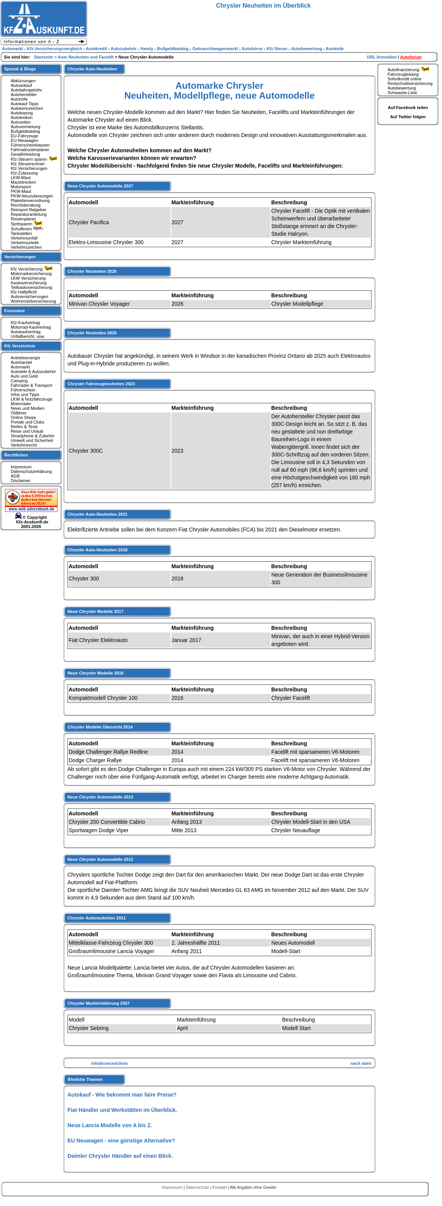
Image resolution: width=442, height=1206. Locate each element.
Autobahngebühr (26, 90)
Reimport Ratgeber (28, 209)
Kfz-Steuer (277, 48)
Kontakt (220, 1187)
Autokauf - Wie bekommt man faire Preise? (122, 1095)
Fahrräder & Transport (31, 385)
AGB (15, 476)
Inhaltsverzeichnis (109, 1063)
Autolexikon (22, 117)
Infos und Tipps (25, 394)
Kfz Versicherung (32, 269)
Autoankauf (21, 85)
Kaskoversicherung (29, 282)
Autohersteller (24, 94)
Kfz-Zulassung (24, 173)
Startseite (44, 57)
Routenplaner (23, 219)
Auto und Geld (24, 376)
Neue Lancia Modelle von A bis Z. (109, 1125)
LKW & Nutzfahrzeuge (32, 399)
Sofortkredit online (405, 79)
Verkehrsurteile (25, 242)
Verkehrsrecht (24, 445)
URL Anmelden (382, 57)
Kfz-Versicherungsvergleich (55, 48)
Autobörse (253, 48)
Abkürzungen (23, 80)
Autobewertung (402, 88)
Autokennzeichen (27, 108)
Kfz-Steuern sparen (35, 159)
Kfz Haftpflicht (24, 292)
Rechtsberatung (26, 205)
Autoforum (411, 57)
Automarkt (20, 367)
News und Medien (27, 408)
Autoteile (335, 48)
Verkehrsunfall (24, 238)
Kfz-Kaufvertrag (25, 322)
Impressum (21, 466)
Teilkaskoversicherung (31, 287)
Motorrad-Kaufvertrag (31, 327)
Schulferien (27, 229)
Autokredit (97, 48)
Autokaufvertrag (26, 331)
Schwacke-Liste (402, 92)
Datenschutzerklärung (31, 471)
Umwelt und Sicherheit (32, 440)
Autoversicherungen (29, 296)
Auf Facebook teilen (408, 107)
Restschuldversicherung (410, 83)
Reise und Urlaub (27, 431)
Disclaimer (20, 480)
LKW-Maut (21, 177)
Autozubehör (124, 48)
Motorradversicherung (31, 273)
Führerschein (23, 390)
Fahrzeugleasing (403, 74)
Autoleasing (22, 113)
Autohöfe (19, 99)
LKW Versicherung (28, 278)
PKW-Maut (21, 191)
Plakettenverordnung (30, 200)
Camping (19, 380)
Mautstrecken (23, 182)
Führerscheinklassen (30, 145)
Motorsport (21, 186)
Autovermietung (25, 126)
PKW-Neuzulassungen (32, 196)
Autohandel (21, 362)
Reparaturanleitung (29, 214)
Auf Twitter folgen (408, 116)
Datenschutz (198, 1187)
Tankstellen (21, 233)
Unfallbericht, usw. (28, 336)
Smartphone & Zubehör (32, 436)
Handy (147, 48)
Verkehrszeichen (26, 247)
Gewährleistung (25, 154)
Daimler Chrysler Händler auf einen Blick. (120, 1156)
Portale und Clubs (27, 422)
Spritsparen (27, 224)
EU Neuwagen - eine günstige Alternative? (121, 1141)
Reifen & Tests (24, 426)
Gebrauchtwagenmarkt (215, 48)
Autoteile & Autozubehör (33, 371)
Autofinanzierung (409, 69)
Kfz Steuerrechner (28, 163)
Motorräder (21, 403)
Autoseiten (21, 122)
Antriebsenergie (25, 357)
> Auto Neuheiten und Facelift (84, 57)
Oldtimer (19, 413)
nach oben (360, 1063)
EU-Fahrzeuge (24, 136)
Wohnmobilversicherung (33, 301)
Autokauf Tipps (25, 103)
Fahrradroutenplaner (30, 149)
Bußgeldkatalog (25, 131)
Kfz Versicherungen (29, 168)
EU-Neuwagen (24, 140)
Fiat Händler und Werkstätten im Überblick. (122, 1110)
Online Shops (23, 417)
